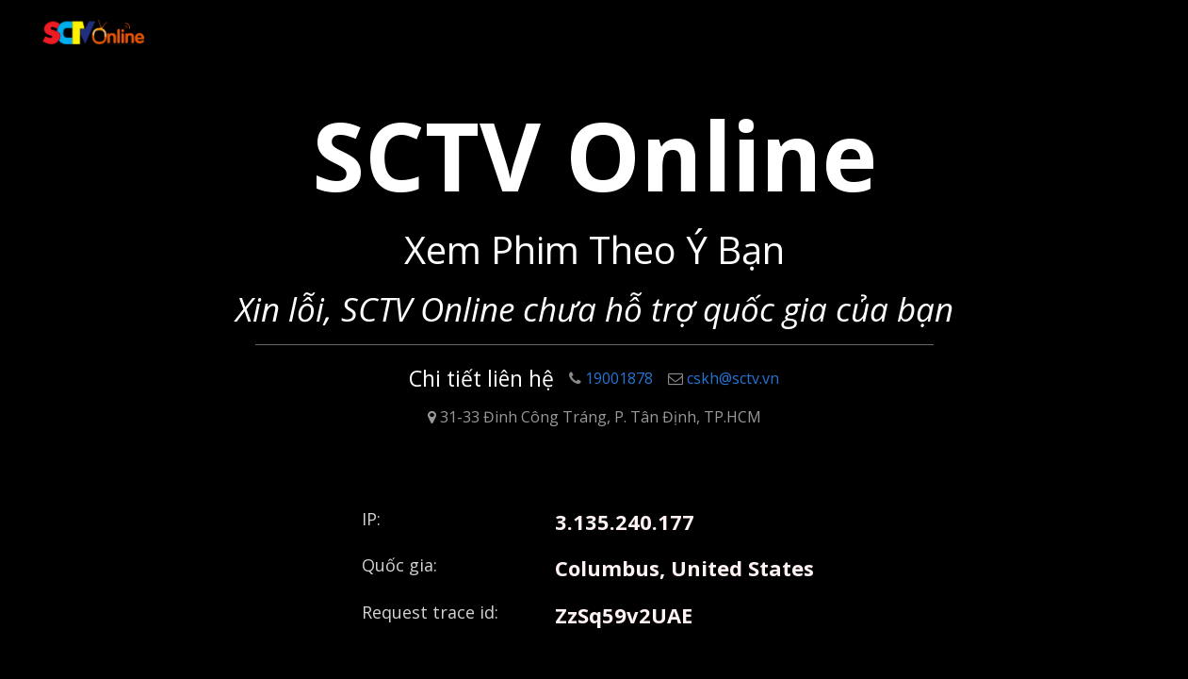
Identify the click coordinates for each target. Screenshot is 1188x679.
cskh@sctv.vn (723, 378)
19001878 (611, 378)
